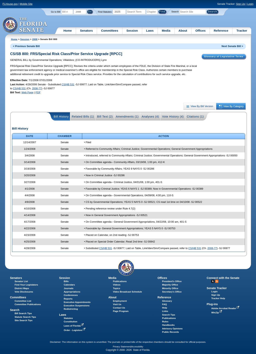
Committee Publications (28, 304)
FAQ (164, 304)
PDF (38, 92)
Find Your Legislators (26, 285)
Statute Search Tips (25, 317)
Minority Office (170, 288)
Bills (66, 281)
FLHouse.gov (10, 3)
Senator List (21, 281)
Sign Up (240, 3)
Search (175, 11)
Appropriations (72, 292)
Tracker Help (218, 298)
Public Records (170, 332)
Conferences (71, 295)
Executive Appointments (77, 302)
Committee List (23, 301)
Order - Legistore (75, 330)
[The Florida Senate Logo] (25, 25)
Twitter (212, 281)
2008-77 (36, 88)
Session (132, 30)
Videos (117, 285)
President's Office (172, 281)
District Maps (22, 288)
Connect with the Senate (223, 278)
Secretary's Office (172, 292)
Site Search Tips (23, 320)
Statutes (68, 318)
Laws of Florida (74, 326)
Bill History (61, 116)
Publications (120, 281)
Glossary (167, 301)
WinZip (217, 312)
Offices (200, 30)
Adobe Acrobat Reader (225, 308)
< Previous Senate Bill (26, 46)
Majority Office (170, 285)
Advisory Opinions (172, 328)
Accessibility (137, 346)
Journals (68, 288)
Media (166, 30)
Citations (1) (195, 116)
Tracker (241, 30)
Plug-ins (212, 304)
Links (165, 311)
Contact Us (119, 308)
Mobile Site (26, 3)
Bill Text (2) (105, 116)
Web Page (27, 92)
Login (250, 3)
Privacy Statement (122, 346)
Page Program (121, 311)
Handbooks (168, 325)
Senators (86, 30)
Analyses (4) (150, 116)
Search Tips (168, 315)
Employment (120, 301)
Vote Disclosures (24, 292)
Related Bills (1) (83, 116)
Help (164, 308)
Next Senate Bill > (232, 46)
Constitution (70, 321)
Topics (116, 288)
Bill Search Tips (23, 313)
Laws (150, 30)
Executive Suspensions (77, 305)
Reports (68, 299)
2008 (34, 39)
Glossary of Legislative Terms (223, 56)
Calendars (69, 285)
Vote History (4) (173, 116)
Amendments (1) (127, 116)
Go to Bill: (56, 12)
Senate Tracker (217, 288)
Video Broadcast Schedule (127, 292)
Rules (165, 321)
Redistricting (71, 309)
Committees (109, 30)
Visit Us (117, 304)
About (183, 30)
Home (67, 30)
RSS (216, 281)
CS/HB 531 (68, 84)
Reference (221, 30)
